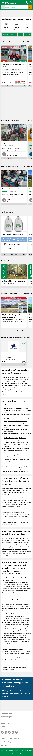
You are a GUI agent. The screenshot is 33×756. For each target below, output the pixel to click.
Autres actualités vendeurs (24, 331)
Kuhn (3, 549)
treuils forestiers (26, 419)
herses (14, 423)
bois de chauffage (6, 494)
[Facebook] (9, 732)
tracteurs (24, 490)
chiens (25, 500)
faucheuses (20, 414)
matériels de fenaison (7, 492)
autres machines (23, 516)
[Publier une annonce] (26, 2)
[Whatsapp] (16, 732)
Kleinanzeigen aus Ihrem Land (11, 121)
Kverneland (18, 549)
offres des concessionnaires (9, 34)
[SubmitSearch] (30, 7)
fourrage (27, 492)
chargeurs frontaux (17, 455)
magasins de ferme (19, 492)
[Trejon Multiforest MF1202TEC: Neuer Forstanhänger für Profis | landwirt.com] (14, 276)
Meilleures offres (6, 42)
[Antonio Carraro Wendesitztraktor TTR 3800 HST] (14, 66)
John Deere (7, 410)
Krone (7, 549)
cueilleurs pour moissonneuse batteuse (19, 444)
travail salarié (22, 504)
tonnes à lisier (13, 440)
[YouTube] (2, 732)
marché (23, 387)
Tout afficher (27, 42)
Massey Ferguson (10, 547)
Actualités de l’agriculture (9, 293)
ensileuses (6, 446)
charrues (26, 423)
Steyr (24, 542)
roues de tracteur (22, 433)
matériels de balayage (14, 450)
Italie (13, 586)
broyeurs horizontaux (21, 429)
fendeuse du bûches (21, 421)
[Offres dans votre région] (3, 7)
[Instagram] (6, 732)
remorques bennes (16, 425)
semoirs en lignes (8, 431)
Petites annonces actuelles (9, 166)
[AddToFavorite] (24, 48)
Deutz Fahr (26, 547)
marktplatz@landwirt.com (21, 753)
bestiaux (10, 500)
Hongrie (18, 586)
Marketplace (28, 34)
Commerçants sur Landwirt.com (11, 337)
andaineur (27, 414)
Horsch (4, 551)
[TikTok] (13, 732)
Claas (23, 410)
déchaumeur (20, 423)
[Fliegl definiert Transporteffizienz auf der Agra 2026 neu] (14, 312)
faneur (5, 416)
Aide (3, 738)
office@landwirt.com (7, 669)
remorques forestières (10, 421)
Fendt (12, 410)
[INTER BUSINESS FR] (13, 353)
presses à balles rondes (14, 416)
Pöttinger (11, 549)
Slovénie (23, 586)
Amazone (24, 549)
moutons (20, 500)
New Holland (17, 410)
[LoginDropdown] (30, 2)
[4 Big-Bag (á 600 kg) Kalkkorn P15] (14, 236)
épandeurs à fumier (23, 440)
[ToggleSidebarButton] (2, 2)
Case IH (15, 544)
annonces (20, 34)
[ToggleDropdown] (16, 713)
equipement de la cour (9, 514)
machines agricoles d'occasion (10, 381)
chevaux (15, 500)
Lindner (10, 544)
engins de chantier (17, 490)
